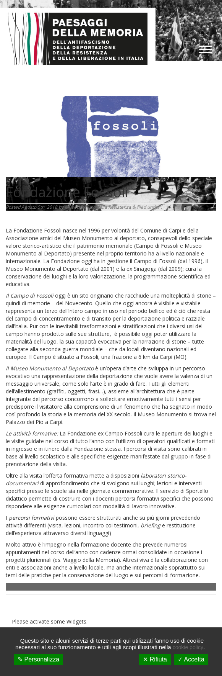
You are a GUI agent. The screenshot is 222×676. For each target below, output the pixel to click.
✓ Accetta (191, 659)
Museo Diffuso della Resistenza (98, 207)
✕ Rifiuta (155, 659)
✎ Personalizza (38, 659)
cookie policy (188, 647)
